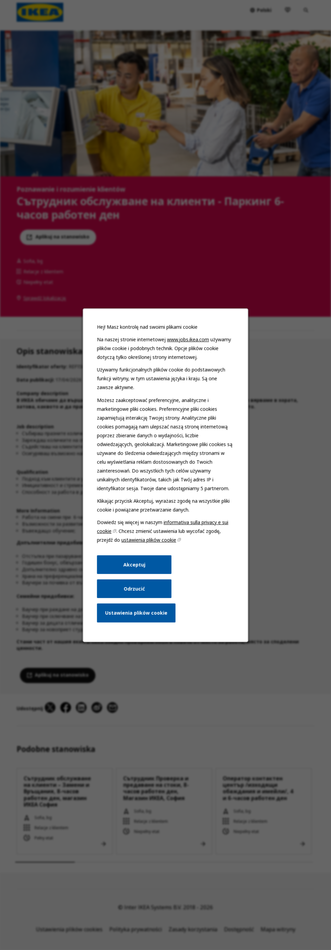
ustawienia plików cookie (149, 544)
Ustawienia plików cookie (136, 615)
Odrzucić (134, 591)
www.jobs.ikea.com (187, 346)
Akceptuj (135, 568)
